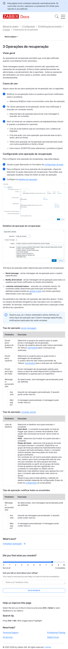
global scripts (35, 291)
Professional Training (56, 632)
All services (8, 637)
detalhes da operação (27, 179)
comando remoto (28, 412)
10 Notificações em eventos (50, 26)
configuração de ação (53, 164)
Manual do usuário (11, 26)
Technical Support (10, 632)
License (47, 647)
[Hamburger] (63, 17)
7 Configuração (28, 26)
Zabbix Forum (53, 637)
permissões (33, 348)
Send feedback (34, 590)
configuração (31, 483)
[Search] (57, 17)
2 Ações (6, 29)
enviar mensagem (28, 328)
